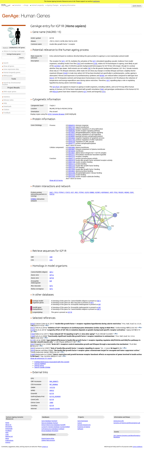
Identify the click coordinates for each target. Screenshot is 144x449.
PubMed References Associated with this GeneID (51, 362)
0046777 (71, 143)
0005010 (71, 160)
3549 (65, 73)
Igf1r (51, 286)
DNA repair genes (10, 91)
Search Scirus (39, 365)
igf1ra (52, 275)
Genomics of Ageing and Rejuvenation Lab (127, 423)
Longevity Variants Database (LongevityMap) (56, 427)
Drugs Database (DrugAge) (50, 431)
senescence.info (119, 421)
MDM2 (126, 192)
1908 (32, 336)
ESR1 (132, 192)
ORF (51, 257)
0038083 (71, 136)
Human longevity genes (12, 72)
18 (89, 68)
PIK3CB (55, 92)
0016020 (71, 151)
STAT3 (67, 192)
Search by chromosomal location (11, 83)
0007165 (71, 127)
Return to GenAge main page (14, 51)
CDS (51, 260)
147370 (52, 387)
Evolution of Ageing (84, 427)
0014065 (71, 132)
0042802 (71, 171)
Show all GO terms (56, 180)
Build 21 (5, 47)
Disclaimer (8, 426)
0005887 (71, 149)
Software (80, 429)
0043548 (71, 173)
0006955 (71, 125)
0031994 (71, 169)
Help (5, 103)
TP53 (56, 192)
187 (78, 63)
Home (7, 422)
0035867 (71, 153)
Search (21, 57)
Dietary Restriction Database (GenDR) (54, 425)
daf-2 (51, 272)
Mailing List (9, 436)
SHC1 (51, 192)
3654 (32, 350)
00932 (52, 390)
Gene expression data (11, 69)
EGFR (87, 192)
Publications (9, 440)
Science (7, 442)
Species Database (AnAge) (50, 423)
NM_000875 (54, 381)
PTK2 (116, 192)
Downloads (7, 106)
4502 (79, 83)
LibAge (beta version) (48, 440)
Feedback (7, 113)
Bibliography (8, 76)
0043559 (71, 175)
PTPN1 (81, 192)
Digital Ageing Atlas (48, 438)
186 (101, 89)
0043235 (71, 156)
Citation (6, 109)
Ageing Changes (52, 5)
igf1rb (52, 278)
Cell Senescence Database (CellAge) (53, 429)
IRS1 (76, 192)
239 (95, 63)
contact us (45, 446)
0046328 (71, 141)
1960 (32, 334)
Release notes (9, 100)
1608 (32, 354)
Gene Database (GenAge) (49, 421)
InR (51, 281)
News (7, 438)
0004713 (71, 158)
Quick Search (137, 6)
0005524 (71, 167)
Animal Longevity (37, 5)
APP (111, 192)
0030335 (71, 134)
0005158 (71, 162)
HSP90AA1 (105, 192)
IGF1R (70, 312)
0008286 (71, 131)
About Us (8, 424)
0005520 (71, 166)
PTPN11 (62, 192)
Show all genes (9, 66)
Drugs (26, 5)
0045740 (71, 140)
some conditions (137, 446)
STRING (33, 199)
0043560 (71, 176)
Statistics (7, 97)
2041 (32, 344)
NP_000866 (54, 384)
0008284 (71, 129)
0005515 (71, 164)
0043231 (71, 154)
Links (7, 434)
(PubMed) (46, 325)
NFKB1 (102, 75)
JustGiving (96, 1)
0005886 (71, 147)
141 (103, 92)
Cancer (80, 423)
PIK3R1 (121, 192)
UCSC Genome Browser (56, 114)
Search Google (55, 408)
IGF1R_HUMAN (55, 396)
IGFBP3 (97, 192)
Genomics (17, 5)
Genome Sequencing (84, 425)
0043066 (71, 138)
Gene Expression (83, 421)
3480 (51, 402)
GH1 (55, 66)
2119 (32, 340)
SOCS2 (52, 194)
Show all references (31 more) (41, 358)
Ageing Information (68, 5)
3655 (32, 348)
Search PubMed (40, 364)
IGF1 (63, 61)
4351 (52, 78)
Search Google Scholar (42, 367)
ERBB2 (92, 192)
